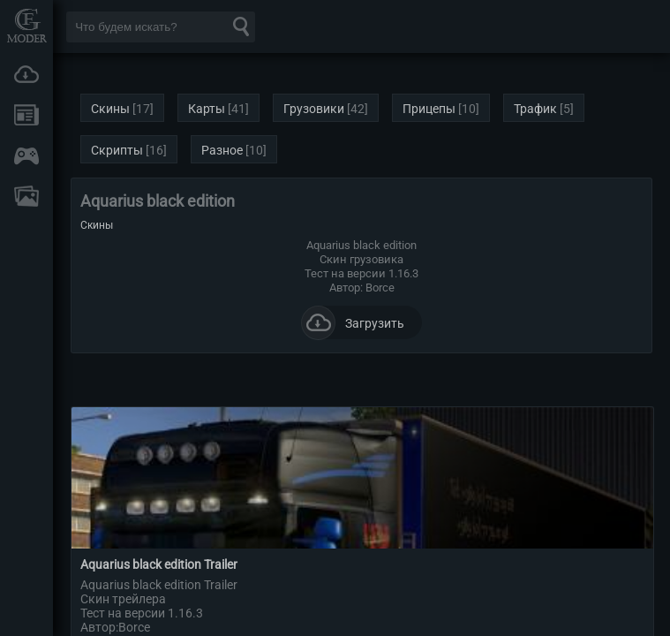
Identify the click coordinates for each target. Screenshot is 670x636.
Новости (26, 114)
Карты (206, 109)
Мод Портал (26, 25)
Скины (110, 109)
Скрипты (117, 150)
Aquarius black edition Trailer (158, 564)
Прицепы (429, 109)
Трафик (535, 109)
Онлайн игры (26, 155)
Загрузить (352, 322)
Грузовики (313, 109)
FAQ (26, 196)
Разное (222, 150)
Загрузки (26, 74)
